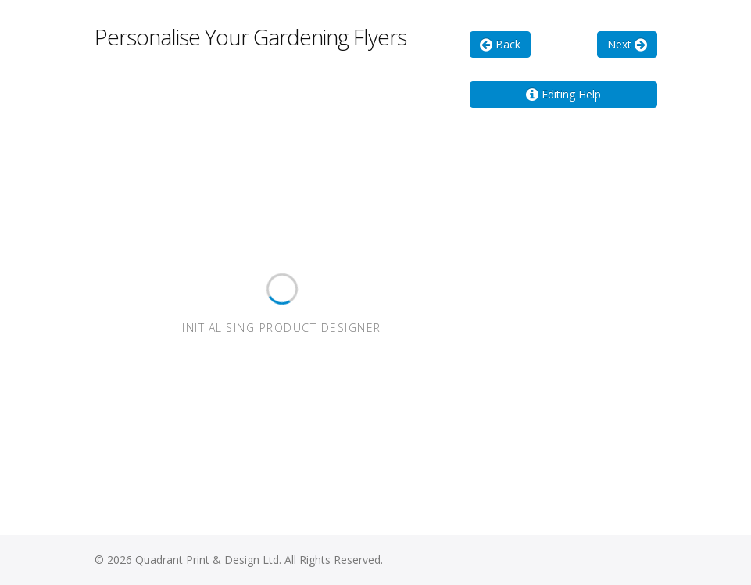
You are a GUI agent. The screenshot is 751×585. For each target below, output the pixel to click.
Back (500, 44)
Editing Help (563, 94)
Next (627, 44)
